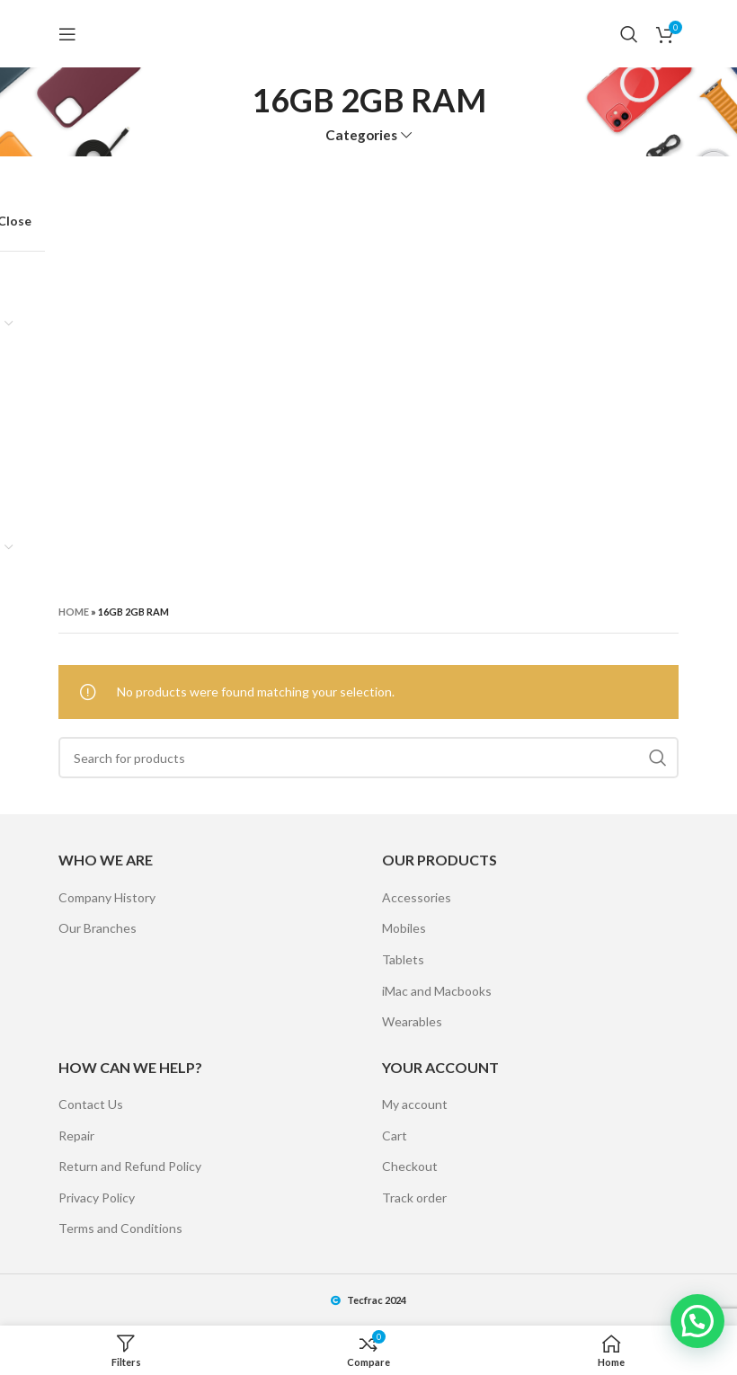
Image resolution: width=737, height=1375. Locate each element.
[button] (697, 1321)
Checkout (410, 1166)
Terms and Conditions (120, 1228)
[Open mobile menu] (67, 34)
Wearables (412, 1021)
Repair (76, 1135)
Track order (414, 1197)
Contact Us (90, 1104)
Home (73, 611)
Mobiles (404, 928)
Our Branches (97, 928)
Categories (361, 135)
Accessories (416, 897)
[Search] (629, 34)
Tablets (403, 959)
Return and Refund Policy (129, 1166)
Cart (394, 1135)
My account (415, 1104)
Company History (106, 897)
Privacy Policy (96, 1197)
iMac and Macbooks (437, 990)
